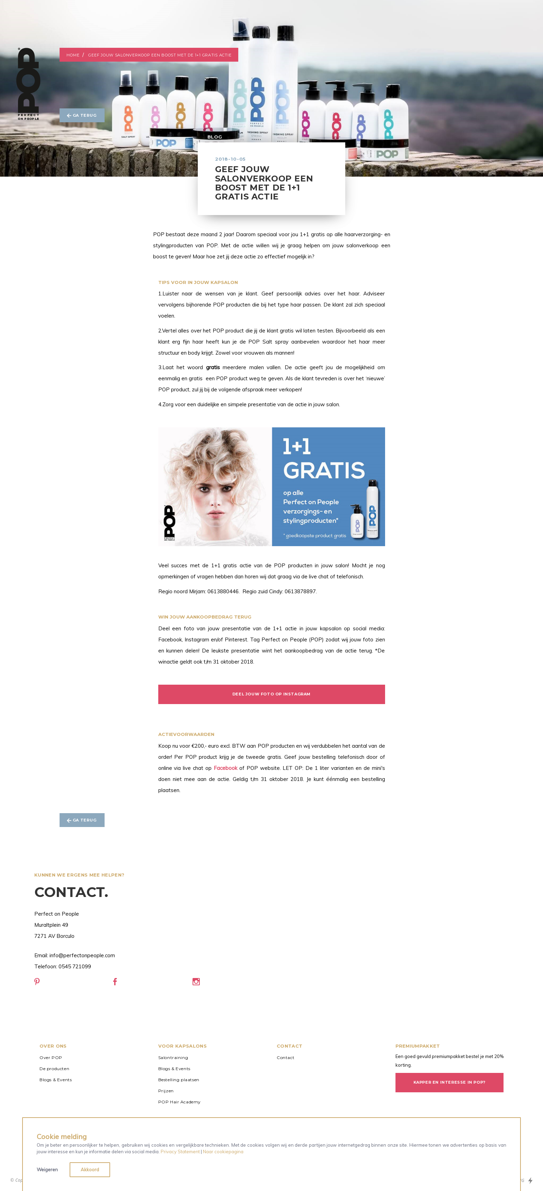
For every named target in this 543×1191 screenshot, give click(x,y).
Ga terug (81, 115)
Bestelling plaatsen (178, 1079)
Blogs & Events (55, 1079)
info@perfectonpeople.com (82, 955)
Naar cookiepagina (223, 1151)
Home (72, 55)
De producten (54, 1068)
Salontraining (173, 1057)
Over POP (50, 1057)
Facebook (225, 768)
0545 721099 (75, 966)
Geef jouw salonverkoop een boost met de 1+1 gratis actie (159, 55)
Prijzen (166, 1090)
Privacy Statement (180, 1151)
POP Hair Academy (179, 1101)
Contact (285, 1057)
